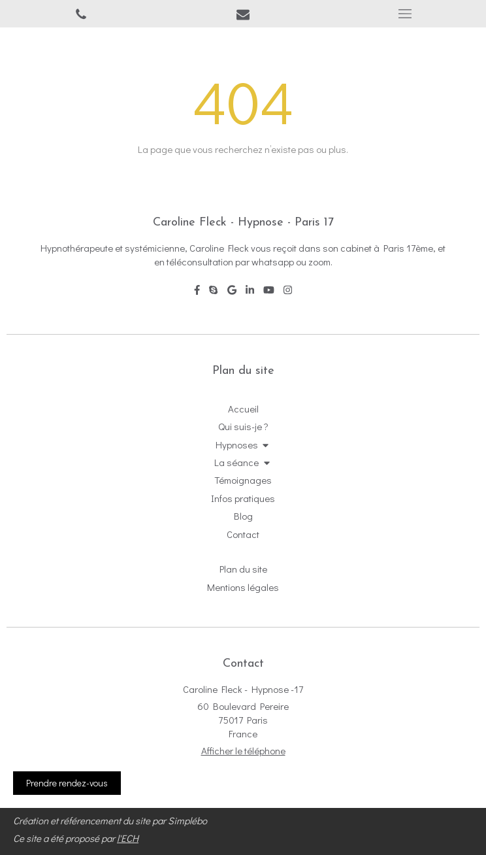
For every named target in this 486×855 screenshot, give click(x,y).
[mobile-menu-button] (405, 14)
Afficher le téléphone (243, 750)
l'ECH (127, 838)
